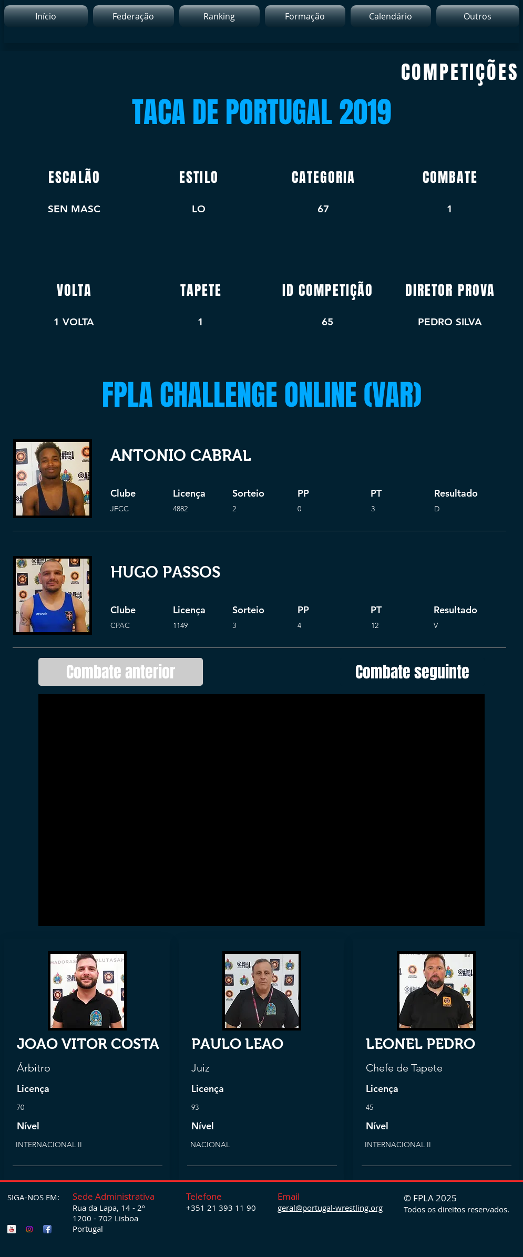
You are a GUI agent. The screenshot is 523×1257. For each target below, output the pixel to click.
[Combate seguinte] (412, 672)
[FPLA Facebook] (47, 1229)
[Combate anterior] (120, 672)
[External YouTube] (261, 810)
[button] (219, 16)
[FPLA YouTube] (11, 1229)
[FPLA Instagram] (29, 1229)
